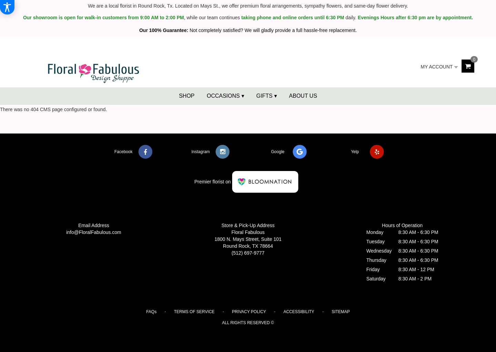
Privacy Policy (249, 311)
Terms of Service (194, 311)
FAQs (151, 311)
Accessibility (298, 311)
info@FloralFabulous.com (93, 232)
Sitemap (341, 311)
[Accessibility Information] (7, 7)
